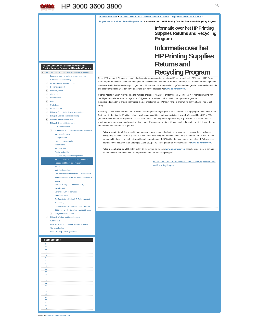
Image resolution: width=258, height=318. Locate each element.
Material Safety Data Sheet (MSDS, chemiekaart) (69, 186)
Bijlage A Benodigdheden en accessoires (66, 112)
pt (46, 294)
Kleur (52, 101)
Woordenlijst (55, 221)
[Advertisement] (125, 48)
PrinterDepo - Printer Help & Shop (58, 315)
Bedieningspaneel (57, 87)
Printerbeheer (55, 98)
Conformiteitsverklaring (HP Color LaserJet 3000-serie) (72, 201)
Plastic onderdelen (62, 152)
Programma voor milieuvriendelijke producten (121, 21)
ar (46, 280)
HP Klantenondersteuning (60, 80)
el (46, 305)
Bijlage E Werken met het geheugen (65, 217)
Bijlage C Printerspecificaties (62, 119)
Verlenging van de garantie (66, 192)
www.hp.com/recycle (175, 89)
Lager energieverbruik (64, 141)
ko (46, 303)
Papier (57, 166)
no (46, 277)
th (46, 269)
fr (45, 263)
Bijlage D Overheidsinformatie (186, 16)
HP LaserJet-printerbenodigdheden (69, 156)
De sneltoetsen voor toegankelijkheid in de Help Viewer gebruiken (69, 226)
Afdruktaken (55, 94)
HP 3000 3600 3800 (47, 7)
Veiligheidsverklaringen (64, 214)
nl (46, 286)
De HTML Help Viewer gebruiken (63, 232)
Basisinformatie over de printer (62, 83)
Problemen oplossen (58, 109)
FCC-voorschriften (62, 127)
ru (46, 308)
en (46, 297)
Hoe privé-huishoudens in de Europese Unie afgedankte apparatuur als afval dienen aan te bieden (73, 177)
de (46, 275)
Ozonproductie (61, 138)
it (45, 289)
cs (46, 261)
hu (46, 247)
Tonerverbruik (60, 145)
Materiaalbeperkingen (64, 170)
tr (45, 244)
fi (45, 258)
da (46, 300)
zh (46, 272)
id (46, 266)
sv (46, 283)
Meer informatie (61, 195)
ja (46, 252)
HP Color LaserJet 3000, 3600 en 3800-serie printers (144, 16)
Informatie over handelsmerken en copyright (68, 76)
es (46, 249)
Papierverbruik (61, 148)
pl (46, 291)
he (46, 255)
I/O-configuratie (56, 90)
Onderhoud (54, 105)
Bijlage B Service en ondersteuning (64, 116)
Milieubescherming (62, 134)
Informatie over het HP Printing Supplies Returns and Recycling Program (71, 161)
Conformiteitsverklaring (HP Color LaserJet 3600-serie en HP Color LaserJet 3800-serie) (73, 208)
